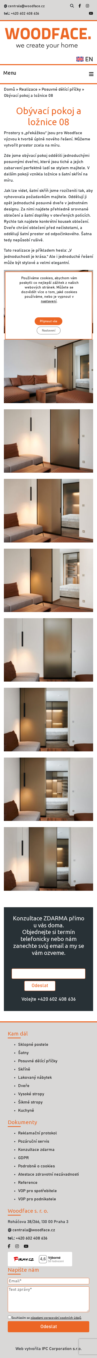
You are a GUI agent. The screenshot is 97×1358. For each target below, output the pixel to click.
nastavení (49, 301)
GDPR (23, 1158)
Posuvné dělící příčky (61, 89)
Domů (9, 89)
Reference (28, 1183)
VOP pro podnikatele (37, 1199)
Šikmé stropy (30, 1102)
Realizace (28, 89)
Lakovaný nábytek (35, 1077)
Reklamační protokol (37, 1133)
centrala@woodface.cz (26, 6)
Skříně (24, 1069)
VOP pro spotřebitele (37, 1191)
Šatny (23, 1053)
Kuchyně (26, 1110)
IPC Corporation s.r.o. (62, 1349)
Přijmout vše (48, 321)
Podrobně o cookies (36, 1166)
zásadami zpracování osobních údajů (56, 1317)
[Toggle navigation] (10, 74)
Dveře (23, 1086)
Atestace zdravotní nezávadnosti (48, 1174)
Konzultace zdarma (36, 1150)
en (84, 59)
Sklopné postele (33, 1044)
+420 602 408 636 (24, 13)
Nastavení (48, 330)
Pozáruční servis (33, 1141)
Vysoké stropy (31, 1094)
